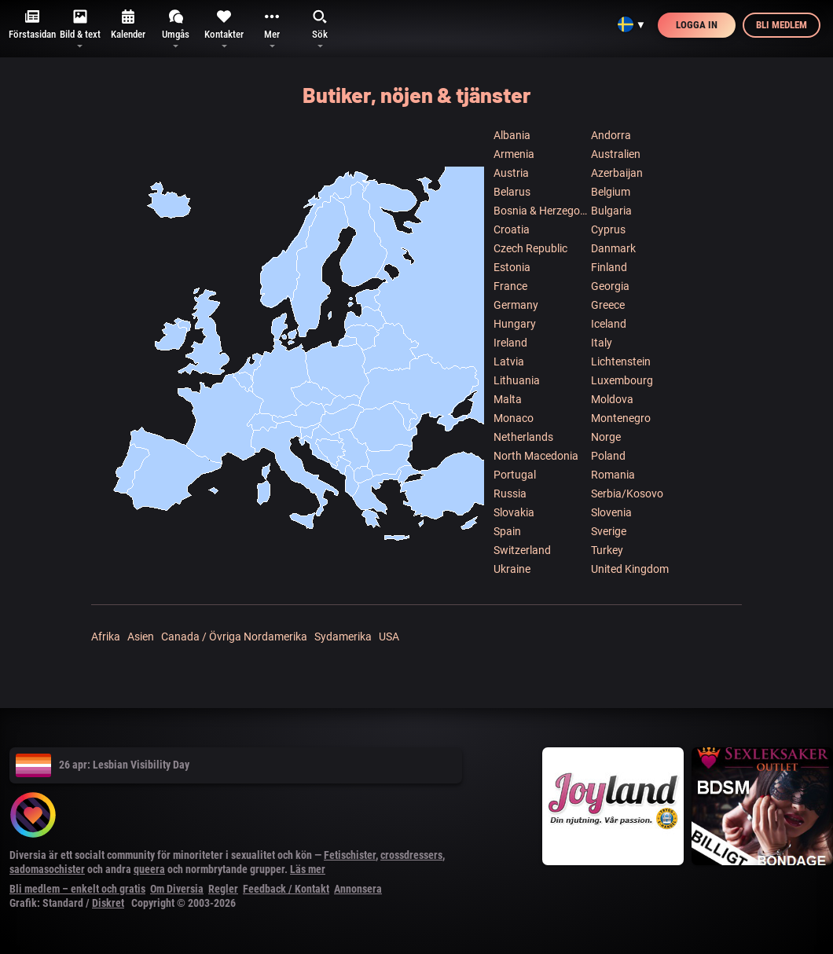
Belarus (512, 191)
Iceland (608, 323)
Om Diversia (177, 888)
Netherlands (523, 437)
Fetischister (350, 855)
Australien (615, 154)
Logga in (696, 25)
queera (149, 869)
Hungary (515, 323)
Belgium (610, 191)
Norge (606, 437)
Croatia (512, 229)
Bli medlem (781, 25)
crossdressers (411, 855)
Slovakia (514, 512)
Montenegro (621, 418)
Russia (510, 493)
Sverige (608, 531)
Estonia (512, 267)
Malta (508, 399)
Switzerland (522, 550)
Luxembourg (622, 380)
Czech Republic (530, 248)
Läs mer (307, 869)
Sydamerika (343, 636)
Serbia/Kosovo (627, 493)
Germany (516, 305)
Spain (507, 531)
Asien (140, 636)
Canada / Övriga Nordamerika (234, 636)
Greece (608, 305)
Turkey (607, 550)
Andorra (611, 135)
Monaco (514, 418)
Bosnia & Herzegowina (541, 210)
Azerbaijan (617, 173)
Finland (609, 267)
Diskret (108, 903)
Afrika (105, 636)
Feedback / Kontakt (286, 888)
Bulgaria (611, 210)
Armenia (514, 154)
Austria (511, 173)
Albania (512, 135)
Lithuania (517, 380)
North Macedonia (536, 455)
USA (389, 636)
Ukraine (512, 569)
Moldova (612, 399)
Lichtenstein (621, 361)
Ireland (510, 342)
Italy (601, 342)
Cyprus (608, 229)
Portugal (515, 474)
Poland (608, 455)
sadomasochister (47, 869)
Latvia (509, 361)
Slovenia (611, 512)
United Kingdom (630, 569)
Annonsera (358, 888)
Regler (223, 888)
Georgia (610, 286)
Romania (613, 474)
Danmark (613, 248)
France (510, 286)
